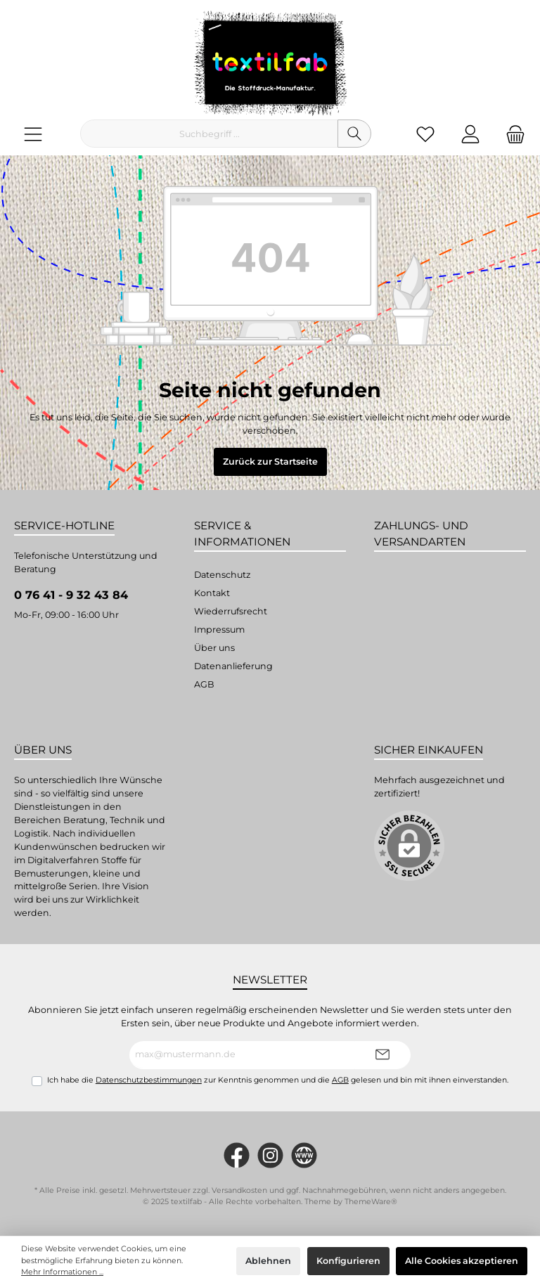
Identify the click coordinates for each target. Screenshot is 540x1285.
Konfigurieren (348, 1260)
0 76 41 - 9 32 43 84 (71, 595)
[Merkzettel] (425, 134)
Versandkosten (239, 1190)
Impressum (219, 629)
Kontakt (212, 593)
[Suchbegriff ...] (209, 134)
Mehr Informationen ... (62, 1272)
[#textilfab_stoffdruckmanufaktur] (270, 1155)
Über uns (214, 647)
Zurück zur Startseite (270, 461)
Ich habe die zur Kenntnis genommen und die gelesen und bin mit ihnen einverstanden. (277, 1080)
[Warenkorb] (511, 134)
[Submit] (382, 1055)
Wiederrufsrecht (230, 611)
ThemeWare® (371, 1201)
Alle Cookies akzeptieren (461, 1260)
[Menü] (33, 134)
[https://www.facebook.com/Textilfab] (236, 1155)
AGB (204, 684)
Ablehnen (268, 1260)
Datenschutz (222, 574)
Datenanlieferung (233, 666)
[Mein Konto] (470, 134)
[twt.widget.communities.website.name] (304, 1155)
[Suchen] (354, 134)
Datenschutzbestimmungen (149, 1080)
